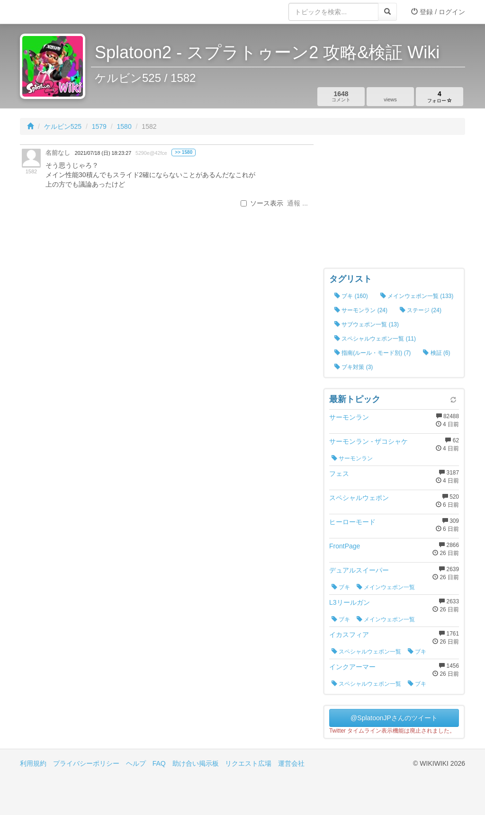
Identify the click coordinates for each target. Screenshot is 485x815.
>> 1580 (183, 152)
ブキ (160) (351, 296)
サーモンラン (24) (360, 310)
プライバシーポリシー (86, 763)
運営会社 (291, 763)
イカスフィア (349, 634)
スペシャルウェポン (359, 498)
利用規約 (33, 763)
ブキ (341, 587)
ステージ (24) (420, 310)
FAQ (159, 763)
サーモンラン (349, 417)
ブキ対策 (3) (353, 367)
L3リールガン (349, 602)
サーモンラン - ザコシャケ (368, 441)
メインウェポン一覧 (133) (417, 296)
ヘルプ (136, 763)
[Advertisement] (394, 203)
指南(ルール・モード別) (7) (372, 352)
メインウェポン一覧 (386, 587)
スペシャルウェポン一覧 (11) (375, 338)
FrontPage (344, 546)
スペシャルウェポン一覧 (366, 651)
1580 (124, 126)
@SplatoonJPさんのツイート (394, 718)
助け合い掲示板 (195, 763)
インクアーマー (352, 667)
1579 (99, 126)
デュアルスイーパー (359, 570)
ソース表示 (262, 203)
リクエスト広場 (248, 763)
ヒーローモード (352, 522)
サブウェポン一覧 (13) (366, 324)
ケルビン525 (62, 126)
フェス (339, 473)
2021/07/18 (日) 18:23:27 (103, 153)
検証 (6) (436, 352)
